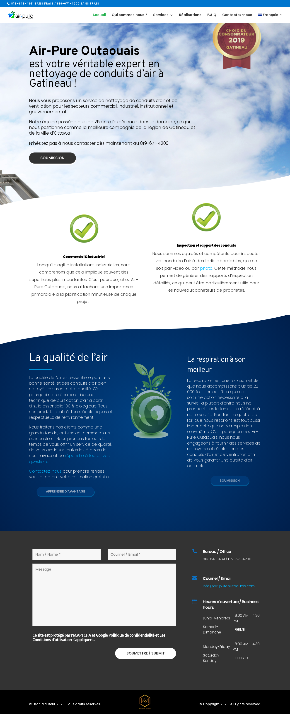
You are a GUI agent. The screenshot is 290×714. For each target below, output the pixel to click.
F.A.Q (211, 15)
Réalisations (190, 15)
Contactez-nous (237, 15)
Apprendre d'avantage (67, 491)
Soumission (59, 157)
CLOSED (241, 658)
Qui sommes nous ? (129, 15)
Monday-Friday (216, 646)
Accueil (99, 15)
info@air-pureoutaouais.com (229, 586)
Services (161, 15)
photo (206, 268)
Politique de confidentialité (132, 635)
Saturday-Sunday (212, 658)
